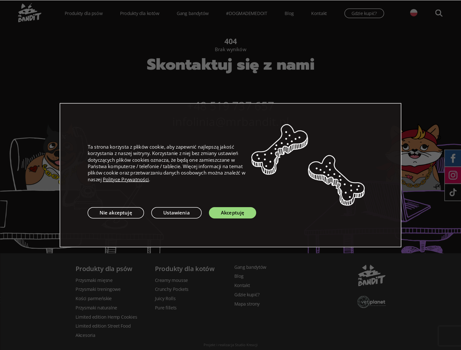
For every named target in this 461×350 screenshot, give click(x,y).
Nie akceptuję (116, 212)
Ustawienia (176, 212)
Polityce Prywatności (126, 179)
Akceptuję (232, 212)
